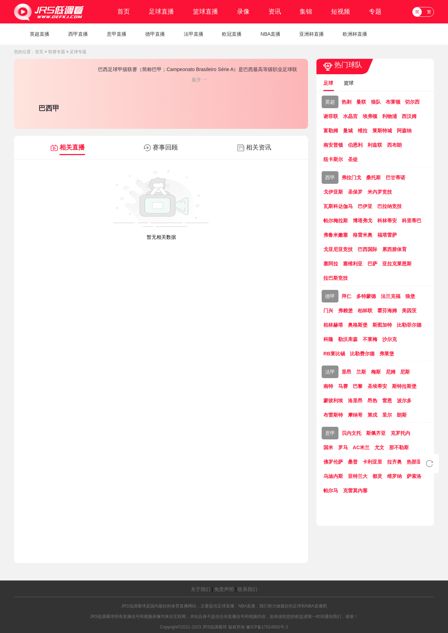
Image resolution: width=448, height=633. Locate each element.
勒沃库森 (348, 339)
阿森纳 (404, 130)
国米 (328, 447)
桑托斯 (373, 177)
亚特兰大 (358, 476)
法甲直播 (193, 34)
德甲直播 (155, 34)
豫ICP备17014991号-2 (267, 627)
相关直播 (72, 147)
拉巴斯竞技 (335, 278)
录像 (243, 11)
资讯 (274, 11)
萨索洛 (414, 476)
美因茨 (409, 310)
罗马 (343, 447)
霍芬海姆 (387, 310)
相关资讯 (258, 147)
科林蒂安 (387, 220)
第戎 (372, 415)
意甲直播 (116, 34)
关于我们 (200, 589)
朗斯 (402, 415)
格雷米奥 (362, 235)
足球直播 (161, 11)
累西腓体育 (394, 249)
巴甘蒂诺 (395, 177)
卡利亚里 (372, 462)
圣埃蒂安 (377, 386)
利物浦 (389, 116)
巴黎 (358, 386)
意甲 (330, 433)
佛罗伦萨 (333, 462)
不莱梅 (370, 339)
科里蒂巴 (411, 220)
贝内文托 (351, 433)
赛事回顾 (165, 147)
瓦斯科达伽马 (338, 206)
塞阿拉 (330, 263)
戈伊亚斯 (333, 192)
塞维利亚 (353, 263)
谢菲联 (330, 116)
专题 (375, 11)
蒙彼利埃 (333, 400)
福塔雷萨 (387, 235)
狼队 (376, 102)
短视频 (340, 11)
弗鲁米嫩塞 (335, 235)
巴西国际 (367, 249)
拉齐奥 (394, 462)
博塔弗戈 (362, 220)
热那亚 (414, 462)
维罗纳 (394, 476)
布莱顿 (393, 102)
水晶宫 (350, 116)
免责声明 (224, 589)
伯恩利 (355, 145)
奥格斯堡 (358, 325)
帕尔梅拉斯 (335, 220)
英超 (330, 102)
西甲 (330, 177)
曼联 (361, 102)
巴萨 (372, 263)
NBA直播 (270, 34)
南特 (328, 386)
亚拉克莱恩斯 (397, 263)
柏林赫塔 (333, 325)
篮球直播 (205, 11)
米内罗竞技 (380, 192)
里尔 (387, 415)
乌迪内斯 (333, 476)
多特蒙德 (366, 296)
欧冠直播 (231, 34)
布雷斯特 (333, 415)
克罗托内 (400, 433)
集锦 (306, 11)
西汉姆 (409, 116)
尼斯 (405, 372)
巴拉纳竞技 (389, 206)
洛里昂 (355, 400)
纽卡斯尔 (333, 159)
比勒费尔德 (362, 353)
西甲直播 (78, 34)
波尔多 (404, 400)
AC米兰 (361, 447)
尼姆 (391, 372)
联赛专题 (56, 51)
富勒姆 (330, 130)
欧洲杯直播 (355, 34)
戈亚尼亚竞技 (338, 249)
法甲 (330, 372)
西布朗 (394, 145)
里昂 (346, 372)
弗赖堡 (345, 310)
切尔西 (412, 102)
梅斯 (376, 372)
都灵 (377, 476)
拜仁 (346, 296)
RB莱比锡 (334, 353)
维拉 (363, 130)
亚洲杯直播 (311, 34)
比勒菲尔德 (409, 325)
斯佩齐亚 (376, 433)
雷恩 (387, 400)
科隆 (328, 339)
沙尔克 (389, 339)
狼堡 (410, 296)
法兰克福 (390, 296)
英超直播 (39, 34)
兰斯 (361, 372)
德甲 (330, 296)
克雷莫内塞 (355, 490)
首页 (123, 11)
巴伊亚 (365, 206)
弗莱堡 (386, 353)
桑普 (353, 462)
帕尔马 (330, 490)
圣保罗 (355, 192)
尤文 (379, 447)
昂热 (372, 400)
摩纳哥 (355, 415)
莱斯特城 (382, 130)
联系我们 (247, 589)
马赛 (343, 386)
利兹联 (375, 145)
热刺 (346, 102)
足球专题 (78, 51)
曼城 (348, 130)
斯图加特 (382, 325)
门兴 (328, 310)
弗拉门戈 (351, 177)
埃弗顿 (370, 116)
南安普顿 (333, 145)
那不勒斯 (399, 447)
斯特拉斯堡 (404, 386)
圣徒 (353, 159)
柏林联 (365, 310)
